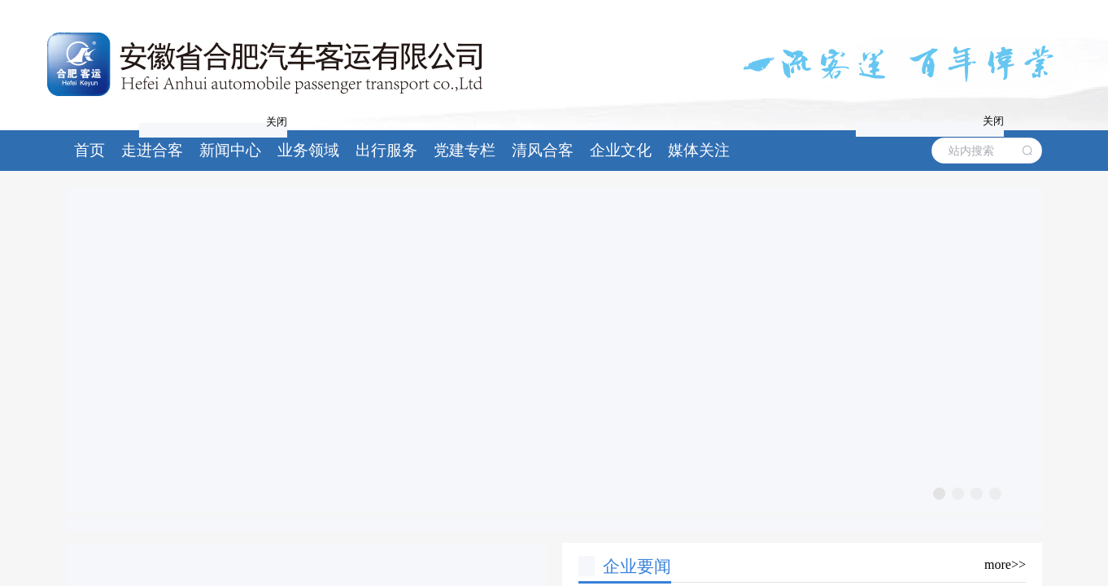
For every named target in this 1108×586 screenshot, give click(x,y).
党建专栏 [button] (464, 150)
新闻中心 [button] (230, 150)
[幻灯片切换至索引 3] (977, 494)
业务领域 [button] (308, 150)
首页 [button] (89, 150)
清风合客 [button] (543, 150)
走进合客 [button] (152, 150)
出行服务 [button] (386, 150)
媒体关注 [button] (699, 150)
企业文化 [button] (621, 150)
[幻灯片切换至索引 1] (939, 494)
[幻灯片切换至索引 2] (958, 494)
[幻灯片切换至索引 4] (995, 494)
